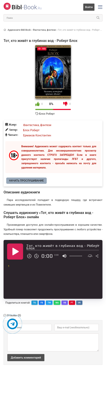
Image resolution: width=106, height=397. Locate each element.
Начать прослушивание (26, 180)
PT (72, 302)
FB (41, 302)
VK (79, 302)
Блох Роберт (47, 113)
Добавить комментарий (26, 357)
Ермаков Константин (37, 135)
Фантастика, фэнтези (37, 125)
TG (34, 302)
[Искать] (98, 17)
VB (64, 302)
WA (57, 302)
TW (49, 302)
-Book (27, 7)
